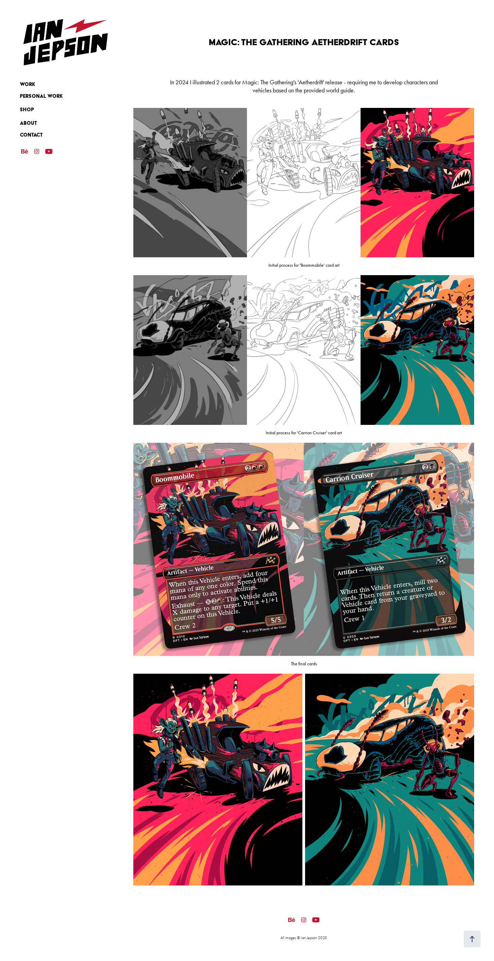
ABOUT (28, 123)
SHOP (27, 110)
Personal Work (41, 96)
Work (27, 84)
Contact (31, 135)
